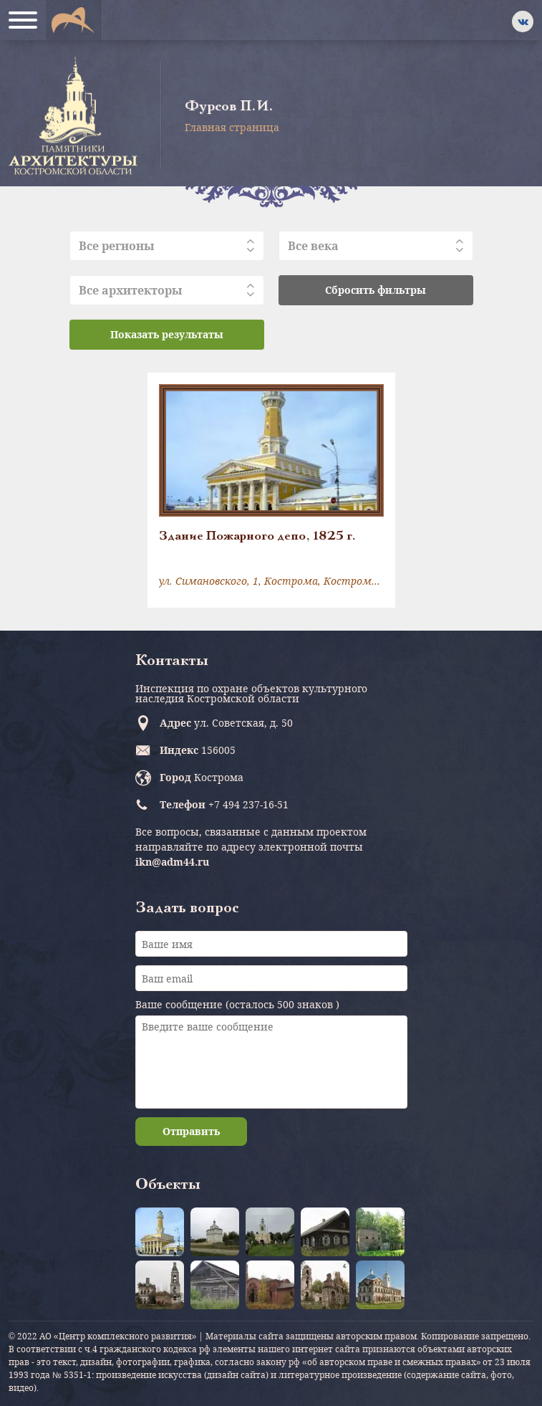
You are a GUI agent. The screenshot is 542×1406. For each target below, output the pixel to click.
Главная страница (232, 127)
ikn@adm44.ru (172, 862)
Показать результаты (166, 334)
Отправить (191, 1131)
